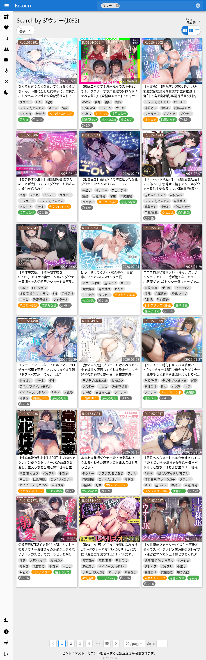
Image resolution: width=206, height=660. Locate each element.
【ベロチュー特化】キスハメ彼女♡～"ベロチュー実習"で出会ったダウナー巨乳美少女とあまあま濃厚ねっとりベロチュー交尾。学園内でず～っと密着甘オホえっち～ (171, 374)
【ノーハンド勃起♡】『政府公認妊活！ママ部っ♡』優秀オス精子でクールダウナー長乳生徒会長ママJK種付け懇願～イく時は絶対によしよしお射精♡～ (171, 186)
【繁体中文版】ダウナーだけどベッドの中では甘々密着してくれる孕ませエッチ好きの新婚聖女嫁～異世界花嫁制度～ (109, 369)
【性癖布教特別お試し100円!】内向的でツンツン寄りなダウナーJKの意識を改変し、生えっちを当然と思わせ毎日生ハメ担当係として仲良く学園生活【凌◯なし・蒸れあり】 (46, 467)
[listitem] (6, 16)
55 (107, 643)
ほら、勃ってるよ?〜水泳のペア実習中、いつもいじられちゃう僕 (107, 274)
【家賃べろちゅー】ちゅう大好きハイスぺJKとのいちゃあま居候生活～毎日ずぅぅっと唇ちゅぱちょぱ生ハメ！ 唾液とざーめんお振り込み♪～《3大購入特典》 (171, 467)
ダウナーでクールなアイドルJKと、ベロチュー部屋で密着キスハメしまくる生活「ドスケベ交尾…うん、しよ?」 (46, 369)
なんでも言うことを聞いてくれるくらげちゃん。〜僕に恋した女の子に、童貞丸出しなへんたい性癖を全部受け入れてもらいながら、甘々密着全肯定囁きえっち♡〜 (46, 95)
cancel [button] (117, 5)
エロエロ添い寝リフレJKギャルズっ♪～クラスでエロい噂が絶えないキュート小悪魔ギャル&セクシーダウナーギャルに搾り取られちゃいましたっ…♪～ (171, 279)
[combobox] (157, 5)
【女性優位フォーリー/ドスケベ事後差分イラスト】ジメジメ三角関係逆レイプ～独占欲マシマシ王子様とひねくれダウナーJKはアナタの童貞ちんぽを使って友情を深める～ (171, 554)
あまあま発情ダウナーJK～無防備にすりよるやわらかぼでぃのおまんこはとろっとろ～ (109, 462)
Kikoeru (24, 5)
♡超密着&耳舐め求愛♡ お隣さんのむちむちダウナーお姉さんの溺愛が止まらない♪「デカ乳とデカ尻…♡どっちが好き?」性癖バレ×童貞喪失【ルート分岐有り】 (46, 554)
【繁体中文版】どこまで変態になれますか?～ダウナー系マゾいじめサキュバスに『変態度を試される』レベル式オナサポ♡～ (109, 551)
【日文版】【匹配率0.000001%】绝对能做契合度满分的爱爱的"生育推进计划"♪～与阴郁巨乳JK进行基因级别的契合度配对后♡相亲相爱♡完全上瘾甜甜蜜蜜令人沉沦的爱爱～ (171, 95)
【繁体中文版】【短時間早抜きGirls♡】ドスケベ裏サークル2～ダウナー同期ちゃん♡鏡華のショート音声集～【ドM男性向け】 (46, 279)
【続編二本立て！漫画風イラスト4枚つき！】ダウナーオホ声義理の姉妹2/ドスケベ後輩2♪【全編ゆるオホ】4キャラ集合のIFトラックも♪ (109, 93)
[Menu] (6, 5)
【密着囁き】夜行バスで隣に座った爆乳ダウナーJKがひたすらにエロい (109, 181)
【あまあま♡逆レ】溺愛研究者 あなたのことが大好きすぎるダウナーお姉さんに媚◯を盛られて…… (46, 184)
